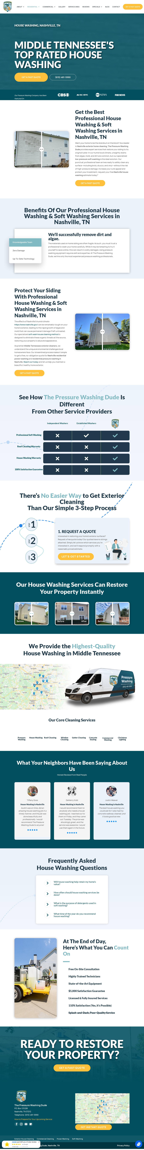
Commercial (48, 7)
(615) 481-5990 (67, 77)
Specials (96, 7)
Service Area (73, 7)
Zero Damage (19, 250)
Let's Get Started (76, 557)
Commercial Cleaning (45, 1140)
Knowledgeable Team (22, 242)
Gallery (61, 7)
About (19, 7)
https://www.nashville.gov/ (26, 324)
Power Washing (63, 1140)
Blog (107, 7)
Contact (116, 7)
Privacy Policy (123, 1146)
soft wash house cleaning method (43, 334)
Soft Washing (77, 1140)
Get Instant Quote (96, 1128)
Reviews (85, 7)
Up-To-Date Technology (23, 259)
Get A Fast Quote (133, 7)
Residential (32, 7)
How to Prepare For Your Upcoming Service (33, 1120)
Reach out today (31, 362)
